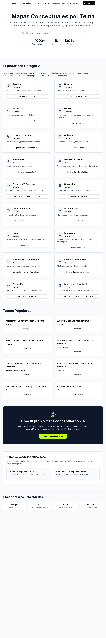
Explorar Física (27, 245)
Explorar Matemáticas (79, 221)
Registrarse (88, 3)
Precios (65, 3)
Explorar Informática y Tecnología (27, 272)
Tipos (47, 3)
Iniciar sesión (75, 3)
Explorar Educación (27, 296)
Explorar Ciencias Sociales (27, 221)
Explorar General (79, 96)
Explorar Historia (79, 123)
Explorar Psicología (79, 248)
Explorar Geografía (79, 196)
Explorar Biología (27, 96)
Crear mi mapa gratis (53, 436)
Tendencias (56, 3)
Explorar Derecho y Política (79, 172)
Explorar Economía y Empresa (27, 196)
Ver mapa (27, 329)
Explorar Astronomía (27, 172)
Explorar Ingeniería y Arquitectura (78, 296)
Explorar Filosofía (27, 121)
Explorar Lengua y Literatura (27, 148)
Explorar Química (79, 148)
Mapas (40, 3)
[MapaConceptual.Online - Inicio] (25, 3)
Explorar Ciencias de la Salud (79, 272)
